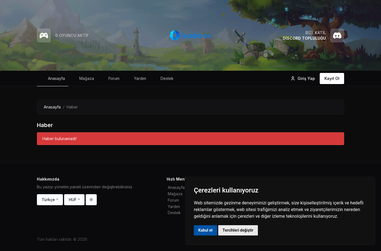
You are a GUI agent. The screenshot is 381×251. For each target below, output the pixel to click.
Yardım (174, 206)
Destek (174, 212)
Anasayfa (52, 107)
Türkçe (48, 199)
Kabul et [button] (205, 230)
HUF (73, 199)
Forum (173, 200)
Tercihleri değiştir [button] (238, 230)
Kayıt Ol (331, 78)
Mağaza (175, 193)
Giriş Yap (302, 78)
